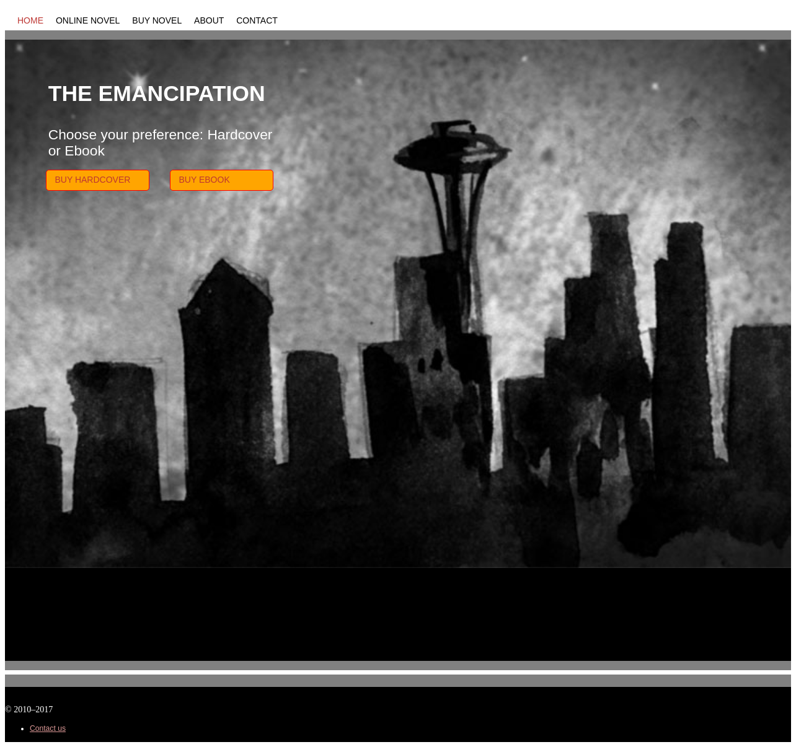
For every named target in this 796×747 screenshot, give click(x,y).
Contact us (48, 728)
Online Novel (88, 20)
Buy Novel (157, 20)
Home (30, 20)
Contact (257, 20)
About (209, 20)
